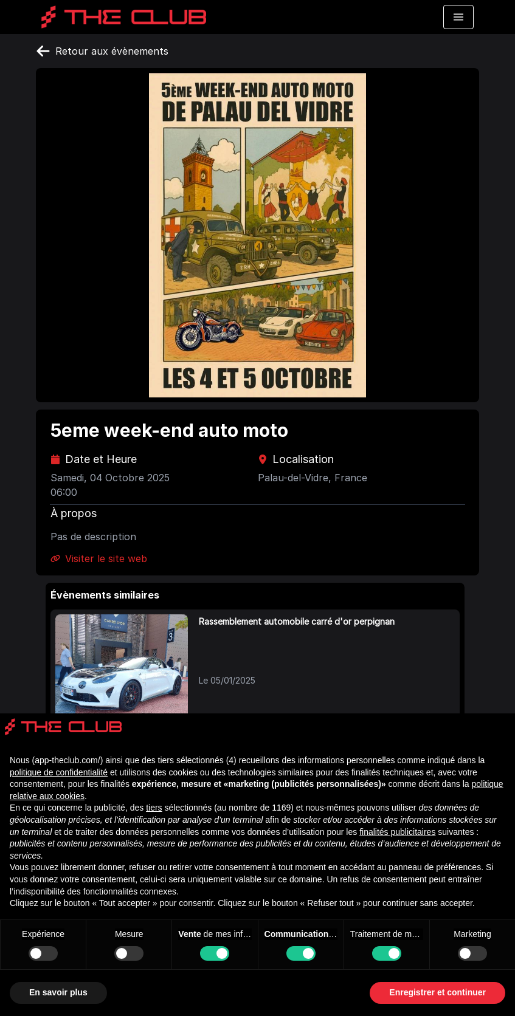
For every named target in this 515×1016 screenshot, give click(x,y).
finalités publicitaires (397, 832)
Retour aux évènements (102, 51)
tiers (154, 807)
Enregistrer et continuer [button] (437, 992)
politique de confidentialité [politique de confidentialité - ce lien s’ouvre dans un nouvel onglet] (59, 772)
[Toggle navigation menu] (458, 17)
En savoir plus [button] (58, 992)
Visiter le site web (98, 558)
